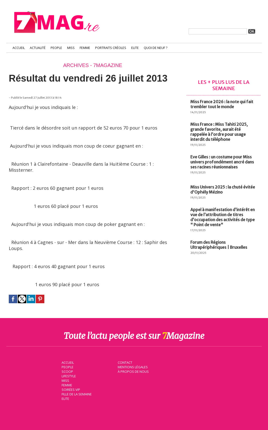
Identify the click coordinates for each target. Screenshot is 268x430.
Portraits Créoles (110, 48)
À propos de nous (132, 371)
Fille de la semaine (76, 394)
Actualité (38, 48)
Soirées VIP (70, 389)
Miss (71, 48)
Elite (135, 48)
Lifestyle (68, 376)
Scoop (67, 371)
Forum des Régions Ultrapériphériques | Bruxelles (218, 245)
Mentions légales (132, 366)
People (56, 48)
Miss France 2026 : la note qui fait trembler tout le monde (221, 104)
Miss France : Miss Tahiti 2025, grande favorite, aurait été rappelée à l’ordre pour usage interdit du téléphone (219, 132)
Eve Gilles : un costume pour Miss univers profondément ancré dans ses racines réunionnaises (222, 161)
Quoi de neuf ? (155, 48)
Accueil (19, 48)
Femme (85, 48)
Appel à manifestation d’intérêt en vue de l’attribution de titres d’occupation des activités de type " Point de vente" (222, 217)
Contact (124, 362)
